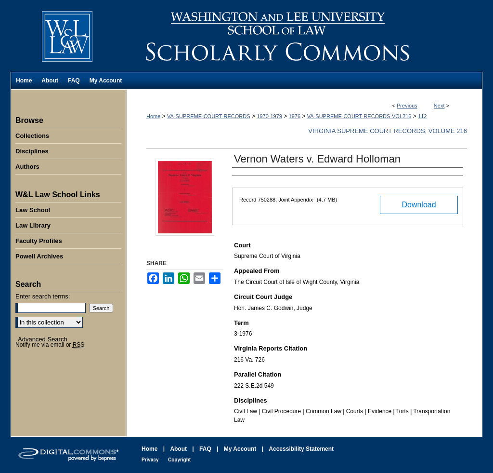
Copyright (179, 459)
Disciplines (32, 151)
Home (153, 116)
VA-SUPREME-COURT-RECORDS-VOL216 (359, 116)
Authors (27, 166)
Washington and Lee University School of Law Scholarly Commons (304, 36)
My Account (240, 449)
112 (422, 116)
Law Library (33, 225)
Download (419, 205)
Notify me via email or (49, 344)
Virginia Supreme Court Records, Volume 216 (387, 131)
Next (439, 105)
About (178, 449)
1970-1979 (269, 116)
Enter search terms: (42, 296)
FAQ (205, 449)
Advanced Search (42, 339)
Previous (407, 105)
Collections (32, 135)
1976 (294, 116)
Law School (32, 210)
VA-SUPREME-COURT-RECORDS (208, 116)
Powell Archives (39, 256)
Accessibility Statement (301, 449)
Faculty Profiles (38, 240)
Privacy (150, 459)
